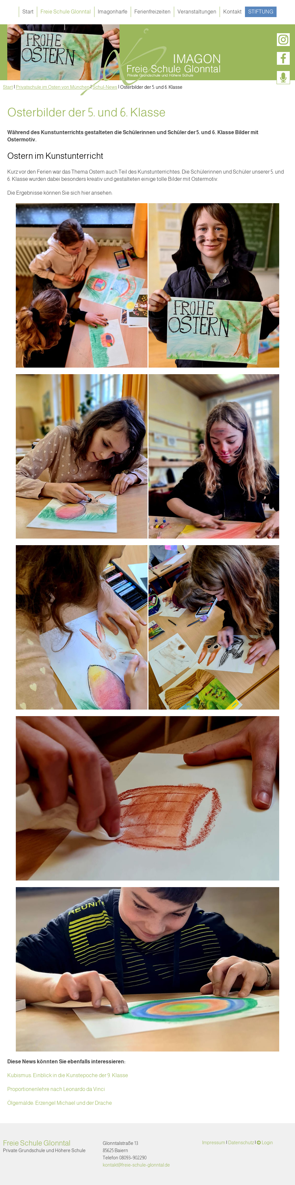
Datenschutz (241, 1142)
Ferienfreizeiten (152, 11)
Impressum (213, 1142)
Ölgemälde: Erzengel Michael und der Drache (59, 1103)
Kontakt (232, 11)
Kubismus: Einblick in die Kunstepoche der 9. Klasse (67, 1075)
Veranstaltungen (196, 11)
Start (28, 11)
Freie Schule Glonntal (65, 11)
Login (267, 1142)
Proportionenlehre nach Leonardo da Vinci (56, 1089)
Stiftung (260, 11)
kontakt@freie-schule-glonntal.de (136, 1165)
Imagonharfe (112, 11)
